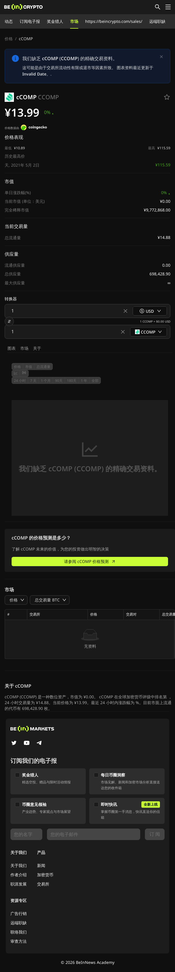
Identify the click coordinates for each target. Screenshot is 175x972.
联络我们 (18, 932)
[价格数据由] (34, 128)
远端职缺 (157, 21)
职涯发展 (18, 884)
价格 (9, 38)
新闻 (41, 865)
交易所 (43, 884)
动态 (9, 21)
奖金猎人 (55, 21)
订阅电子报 (30, 21)
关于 (37, 348)
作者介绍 (18, 874)
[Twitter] (13, 743)
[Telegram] (39, 743)
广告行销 (18, 913)
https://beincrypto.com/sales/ (113, 21)
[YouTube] (26, 743)
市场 (74, 21)
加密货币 (45, 874)
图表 (12, 348)
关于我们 (18, 865)
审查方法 (18, 941)
